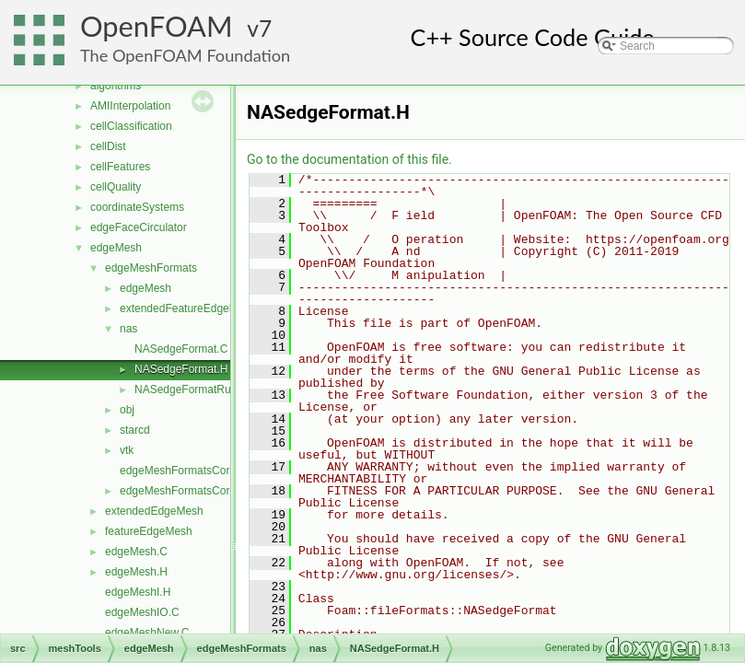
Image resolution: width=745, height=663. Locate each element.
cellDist (108, 146)
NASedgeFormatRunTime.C (203, 389)
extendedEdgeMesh (154, 511)
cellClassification (131, 126)
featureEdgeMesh (148, 531)
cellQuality (115, 186)
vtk (127, 450)
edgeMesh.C (136, 551)
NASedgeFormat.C (180, 349)
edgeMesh (116, 247)
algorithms (115, 85)
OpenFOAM (156, 26)
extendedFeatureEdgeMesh (188, 308)
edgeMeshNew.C (147, 632)
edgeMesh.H (136, 571)
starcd (135, 430)
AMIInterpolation (130, 105)
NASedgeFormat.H (180, 369)
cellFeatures (120, 166)
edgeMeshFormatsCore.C (183, 470)
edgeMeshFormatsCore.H (183, 490)
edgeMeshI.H (137, 592)
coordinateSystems (137, 207)
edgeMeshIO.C (142, 612)
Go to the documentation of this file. (349, 159)
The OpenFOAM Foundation (185, 55)
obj (127, 409)
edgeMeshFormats (151, 268)
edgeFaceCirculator (138, 227)
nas (128, 328)
